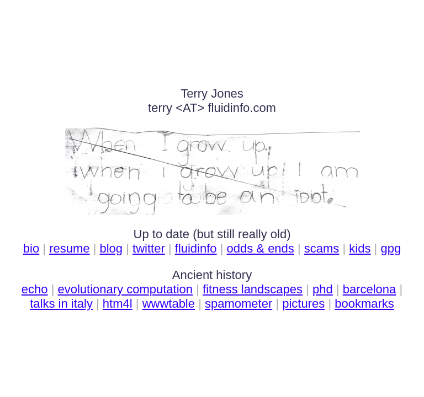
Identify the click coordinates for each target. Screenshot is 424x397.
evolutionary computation (125, 289)
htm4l (117, 303)
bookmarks (364, 303)
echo (35, 289)
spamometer (238, 303)
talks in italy (61, 303)
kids (359, 248)
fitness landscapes (253, 289)
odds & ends (260, 248)
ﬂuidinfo (196, 248)
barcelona (369, 289)
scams (322, 248)
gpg (390, 248)
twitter (148, 248)
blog (111, 248)
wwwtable (168, 303)
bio (31, 248)
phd (322, 289)
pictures (303, 303)
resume (69, 248)
